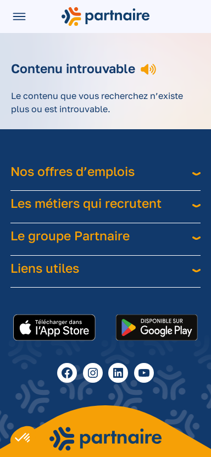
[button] (23, 438)
